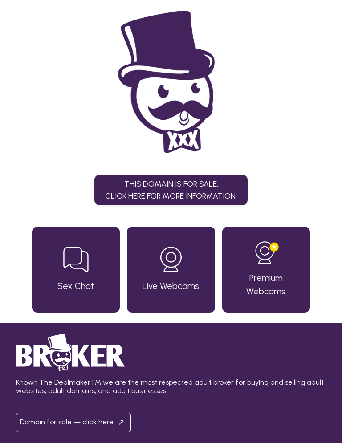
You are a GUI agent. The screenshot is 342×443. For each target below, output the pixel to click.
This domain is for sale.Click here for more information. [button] (171, 189)
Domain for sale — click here (73, 422)
